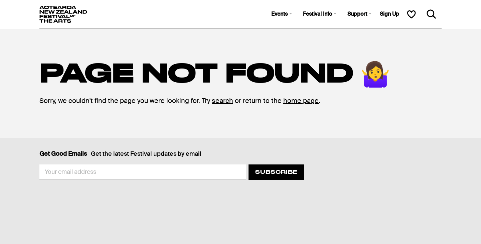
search (222, 100)
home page (301, 100)
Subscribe (276, 172)
